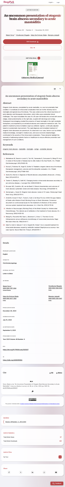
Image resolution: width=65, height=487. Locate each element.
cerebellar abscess (47, 151)
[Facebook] (8, 479)
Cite (32, 47)
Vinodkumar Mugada (22, 35)
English (51, 2)
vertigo (37, 151)
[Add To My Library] (32, 59)
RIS (51, 379)
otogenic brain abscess (10, 151)
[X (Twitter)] (20, 479)
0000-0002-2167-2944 (10, 292)
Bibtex (59, 379)
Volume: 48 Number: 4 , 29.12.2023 (15, 428)
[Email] (56, 479)
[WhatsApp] (44, 479)
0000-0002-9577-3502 (10, 303)
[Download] (60, 463)
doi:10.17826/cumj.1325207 (11, 394)
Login (58, 2)
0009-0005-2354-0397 (54, 303)
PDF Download (32, 41)
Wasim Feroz (10, 35)
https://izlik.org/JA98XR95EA (13, 364)
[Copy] (32, 397)
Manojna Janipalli (53, 35)
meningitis (30, 151)
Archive (6, 425)
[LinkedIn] (32, 479)
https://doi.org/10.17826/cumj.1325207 (16, 354)
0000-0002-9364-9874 (55, 292)
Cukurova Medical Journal (32, 79)
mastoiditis (23, 151)
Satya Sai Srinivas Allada (39, 35)
